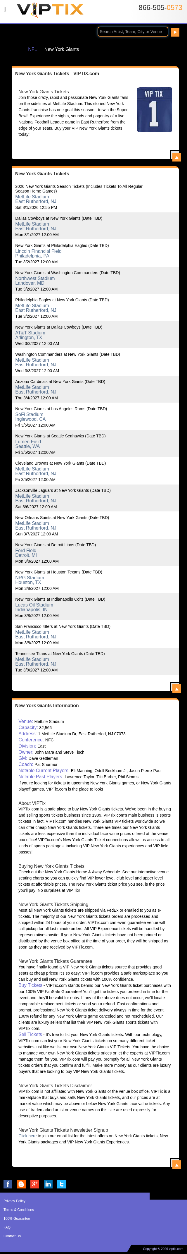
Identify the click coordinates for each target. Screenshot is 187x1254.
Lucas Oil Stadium (34, 604)
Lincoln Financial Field (38, 251)
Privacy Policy (14, 1201)
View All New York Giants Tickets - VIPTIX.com (176, 157)
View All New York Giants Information (176, 1164)
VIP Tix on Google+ (34, 1184)
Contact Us (12, 1236)
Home (15, 49)
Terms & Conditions (19, 1210)
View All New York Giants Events (176, 688)
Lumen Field (28, 441)
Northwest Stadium (35, 278)
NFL (32, 49)
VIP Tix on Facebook (8, 1184)
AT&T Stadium (30, 332)
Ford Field (25, 550)
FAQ (7, 1227)
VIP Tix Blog (21, 1184)
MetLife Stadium (32, 196)
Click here (27, 1135)
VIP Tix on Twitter (61, 1184)
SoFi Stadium (29, 414)
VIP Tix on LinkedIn (48, 1184)
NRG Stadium (29, 577)
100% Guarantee (17, 1219)
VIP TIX (50, 12)
